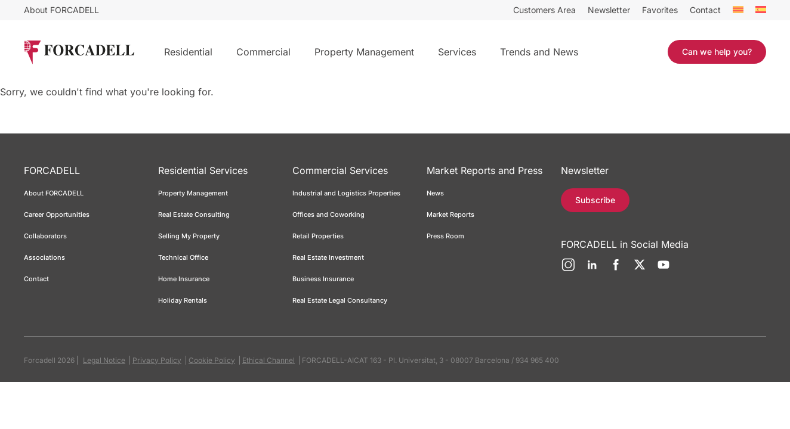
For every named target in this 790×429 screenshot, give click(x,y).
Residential (188, 52)
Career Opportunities (57, 214)
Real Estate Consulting (195, 214)
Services (457, 52)
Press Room (445, 236)
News (435, 193)
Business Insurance (323, 279)
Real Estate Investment (328, 257)
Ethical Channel (268, 360)
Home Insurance (183, 279)
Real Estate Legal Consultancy (339, 300)
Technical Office (183, 257)
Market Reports (450, 214)
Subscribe (595, 200)
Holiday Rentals (182, 300)
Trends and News (539, 52)
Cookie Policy (212, 360)
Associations (44, 257)
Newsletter (609, 10)
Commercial (263, 52)
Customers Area (544, 10)
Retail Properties (318, 236)
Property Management (364, 52)
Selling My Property (189, 236)
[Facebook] (616, 269)
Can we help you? (717, 51)
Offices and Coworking (328, 214)
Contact (705, 10)
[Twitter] (639, 269)
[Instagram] (568, 269)
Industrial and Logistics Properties (346, 193)
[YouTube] (663, 269)
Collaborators (45, 236)
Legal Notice (104, 360)
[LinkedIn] (592, 269)
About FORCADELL (61, 10)
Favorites (660, 10)
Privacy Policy (156, 360)
